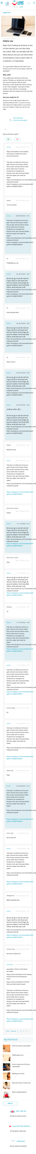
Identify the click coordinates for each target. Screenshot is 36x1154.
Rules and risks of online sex (21, 1083)
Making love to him (18, 1073)
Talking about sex (18, 1055)
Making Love (7, 12)
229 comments (18, 118)
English (15, 7)
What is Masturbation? (19, 1092)
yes (8, 139)
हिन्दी (21, 7)
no (17, 139)
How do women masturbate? (21, 1046)
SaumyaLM (10, 964)
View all (10, 1103)
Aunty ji (9, 147)
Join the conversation (20, 120)
